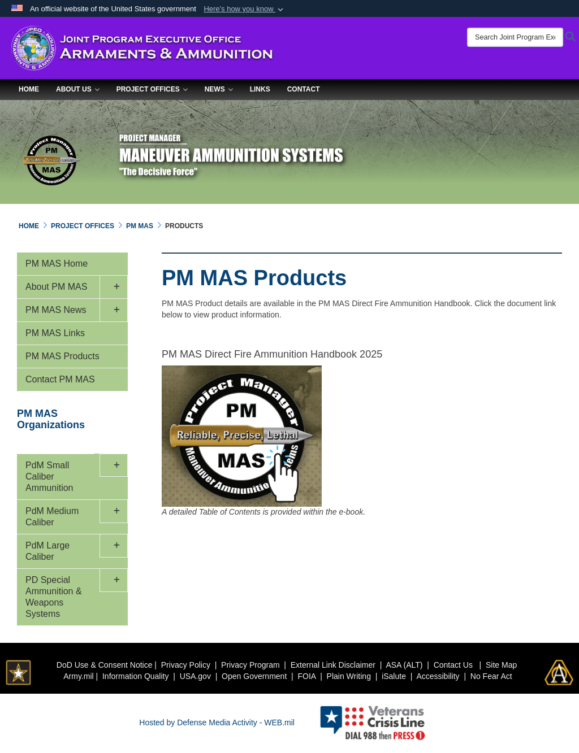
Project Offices (152, 89)
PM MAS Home (56, 263)
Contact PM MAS (60, 379)
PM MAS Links (55, 333)
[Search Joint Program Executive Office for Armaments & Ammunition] (515, 37)
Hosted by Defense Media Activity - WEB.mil (217, 722)
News (219, 89)
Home (29, 89)
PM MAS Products (62, 356)
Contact (303, 89)
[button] (245, 9)
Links (260, 89)
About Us (78, 89)
